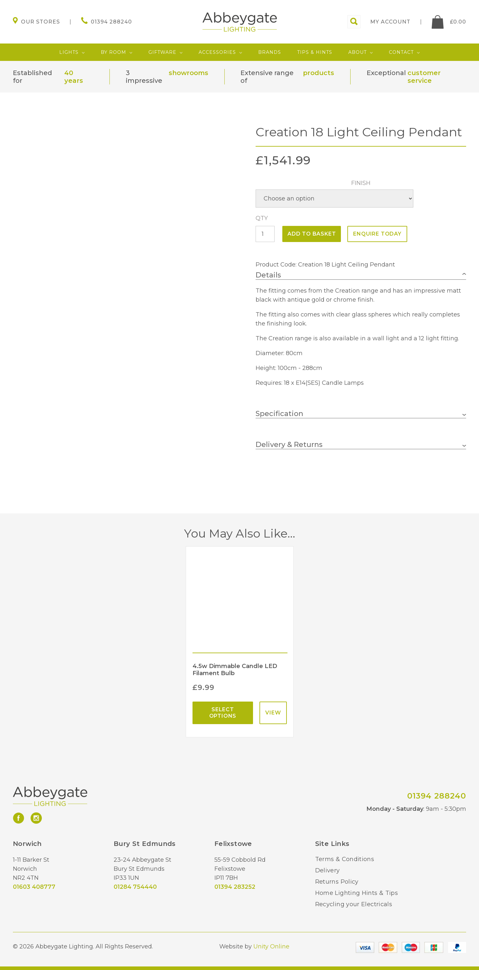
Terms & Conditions (344, 859)
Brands (269, 52)
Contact (401, 52)
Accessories (217, 52)
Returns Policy (337, 881)
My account (390, 22)
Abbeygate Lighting (239, 22)
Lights (69, 52)
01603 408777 (34, 886)
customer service (424, 76)
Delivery (327, 870)
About (357, 52)
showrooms (188, 73)
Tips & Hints (314, 52)
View (273, 713)
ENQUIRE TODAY (377, 234)
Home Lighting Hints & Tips (356, 893)
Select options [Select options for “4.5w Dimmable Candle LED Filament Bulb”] (223, 712)
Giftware (162, 52)
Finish (361, 183)
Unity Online (271, 946)
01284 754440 (135, 886)
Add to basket (311, 234)
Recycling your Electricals (353, 904)
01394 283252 (234, 886)
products (318, 73)
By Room (113, 52)
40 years (73, 76)
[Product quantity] (265, 234)
